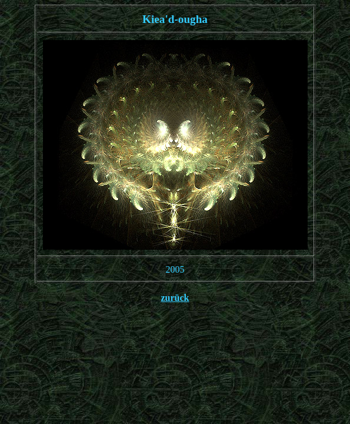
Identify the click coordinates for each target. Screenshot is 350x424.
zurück (175, 298)
